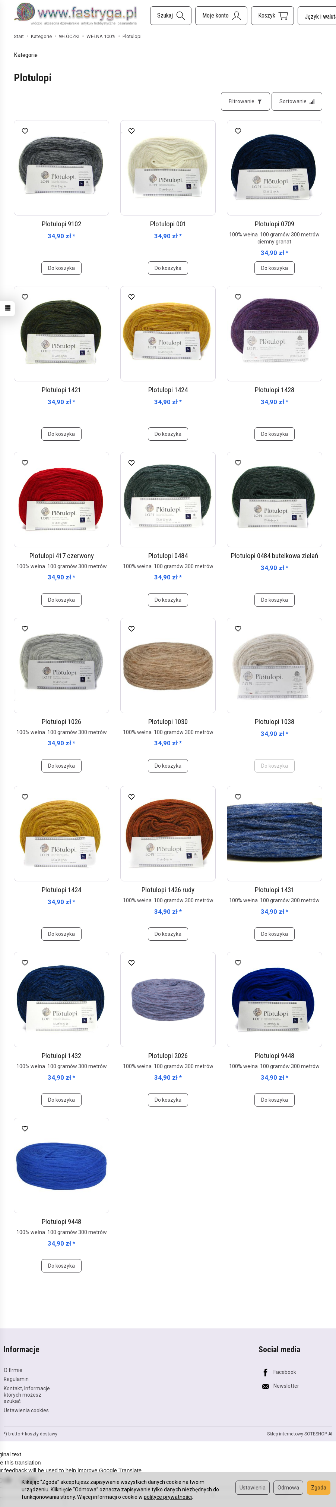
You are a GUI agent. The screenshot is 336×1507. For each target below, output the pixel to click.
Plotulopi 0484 (168, 555)
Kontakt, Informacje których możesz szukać (27, 1394)
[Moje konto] (221, 15)
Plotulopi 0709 (274, 224)
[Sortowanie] (297, 101)
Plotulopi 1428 (274, 390)
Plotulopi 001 (168, 224)
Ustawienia (253, 1488)
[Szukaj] (170, 15)
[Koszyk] (272, 15)
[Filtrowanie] (245, 101)
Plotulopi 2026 (168, 1055)
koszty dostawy (41, 1434)
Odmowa (288, 1488)
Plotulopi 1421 (61, 390)
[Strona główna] (75, 14)
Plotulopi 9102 (61, 224)
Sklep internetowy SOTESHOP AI (299, 1434)
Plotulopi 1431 (274, 889)
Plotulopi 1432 (61, 1055)
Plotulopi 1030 (168, 721)
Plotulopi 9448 (274, 1055)
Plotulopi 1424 (168, 390)
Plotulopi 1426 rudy (168, 889)
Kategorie (26, 55)
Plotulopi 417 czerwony (61, 555)
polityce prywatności (168, 1497)
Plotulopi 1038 (274, 721)
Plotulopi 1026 (61, 721)
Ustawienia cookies (26, 1410)
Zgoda (318, 1488)
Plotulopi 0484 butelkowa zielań (274, 555)
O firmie (13, 1370)
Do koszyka (61, 268)
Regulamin (16, 1379)
